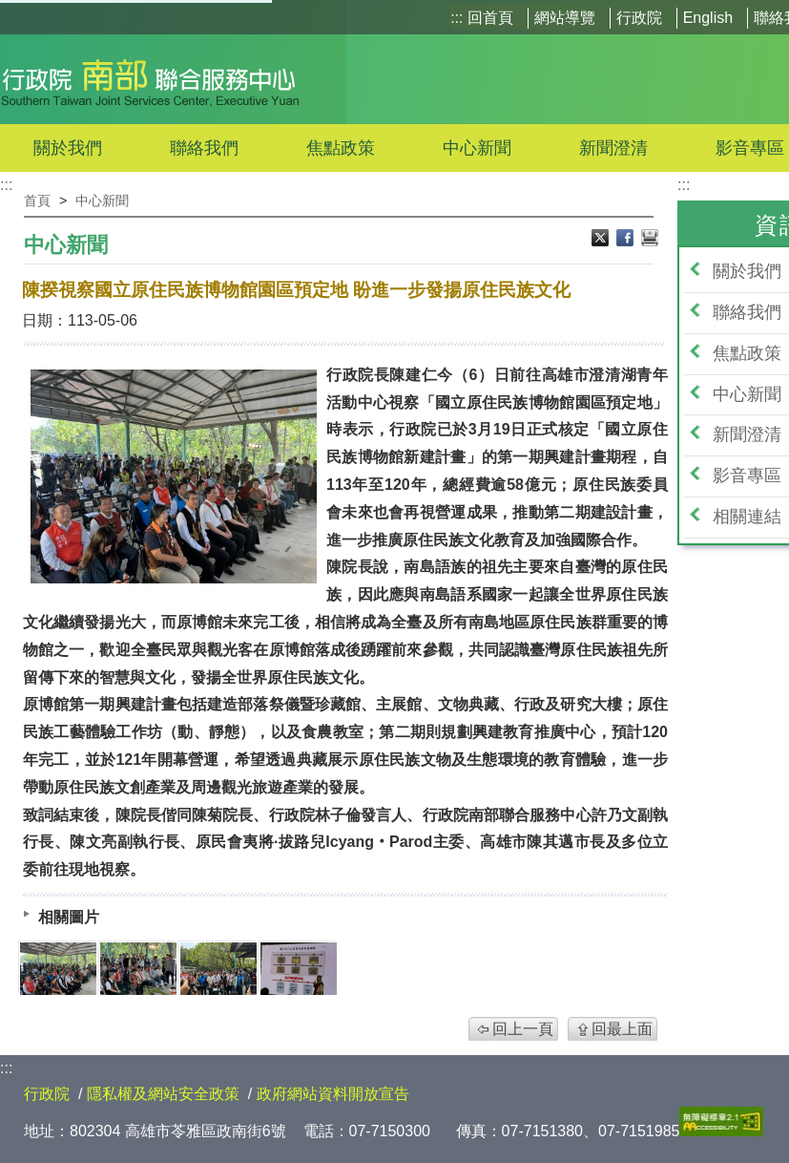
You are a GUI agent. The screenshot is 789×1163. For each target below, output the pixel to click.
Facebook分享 (626, 239)
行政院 (639, 18)
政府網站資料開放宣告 (333, 1094)
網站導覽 (564, 18)
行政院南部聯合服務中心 (150, 79)
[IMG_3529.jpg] (298, 968)
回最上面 (622, 1029)
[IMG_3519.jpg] (218, 968)
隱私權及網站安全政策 (163, 1094)
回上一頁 (522, 1029)
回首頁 (490, 18)
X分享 (602, 239)
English (708, 18)
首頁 (37, 200)
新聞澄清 (613, 148)
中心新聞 (477, 148)
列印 (649, 239)
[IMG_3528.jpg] (138, 968)
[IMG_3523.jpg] (58, 968)
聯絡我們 (204, 148)
